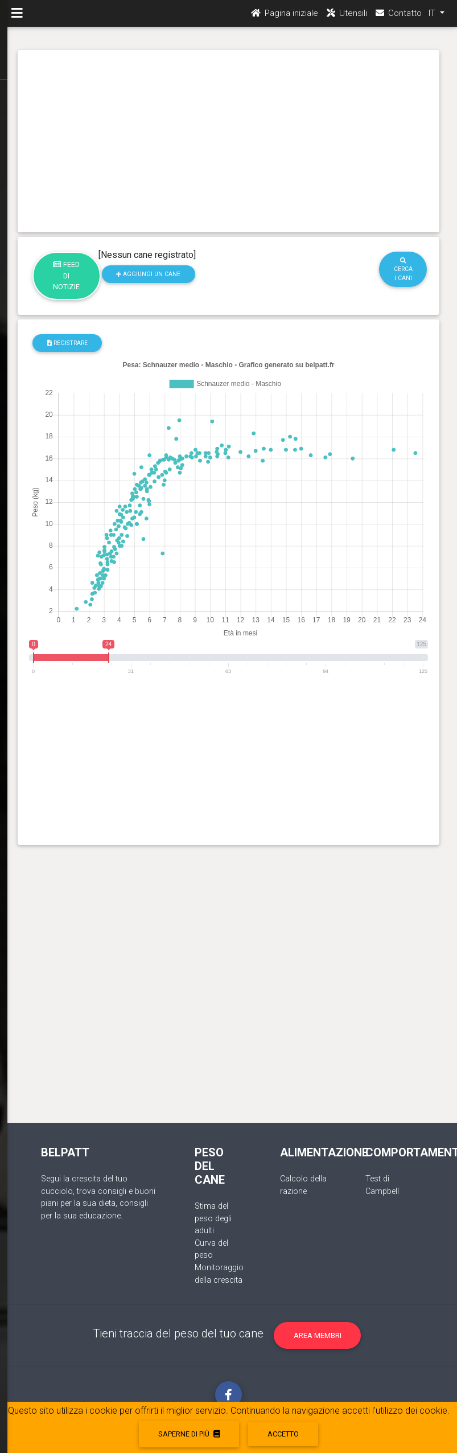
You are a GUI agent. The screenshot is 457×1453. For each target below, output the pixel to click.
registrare (67, 343)
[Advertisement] (228, 141)
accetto (283, 1434)
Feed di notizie (66, 275)
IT (433, 18)
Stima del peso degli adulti (213, 1218)
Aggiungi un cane (148, 274)
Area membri (317, 1335)
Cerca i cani (403, 269)
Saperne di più (189, 1434)
